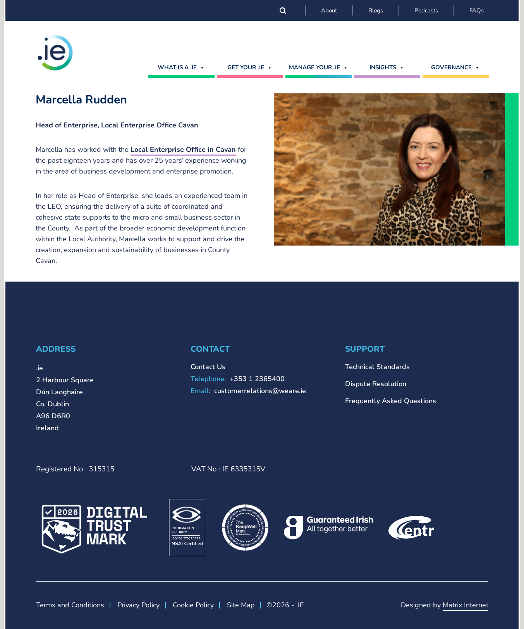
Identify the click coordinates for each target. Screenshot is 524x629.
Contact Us (208, 366)
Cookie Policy (193, 605)
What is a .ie (181, 67)
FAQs (476, 10)
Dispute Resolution (375, 383)
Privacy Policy (138, 605)
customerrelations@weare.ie (260, 390)
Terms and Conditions (70, 605)
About (329, 10)
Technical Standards (377, 366)
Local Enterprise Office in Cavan (183, 149)
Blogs (375, 10)
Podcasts (426, 10)
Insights (386, 67)
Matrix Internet (465, 605)
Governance (455, 67)
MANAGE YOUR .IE (318, 67)
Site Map (241, 605)
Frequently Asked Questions (390, 401)
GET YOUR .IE (249, 67)
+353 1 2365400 (257, 378)
